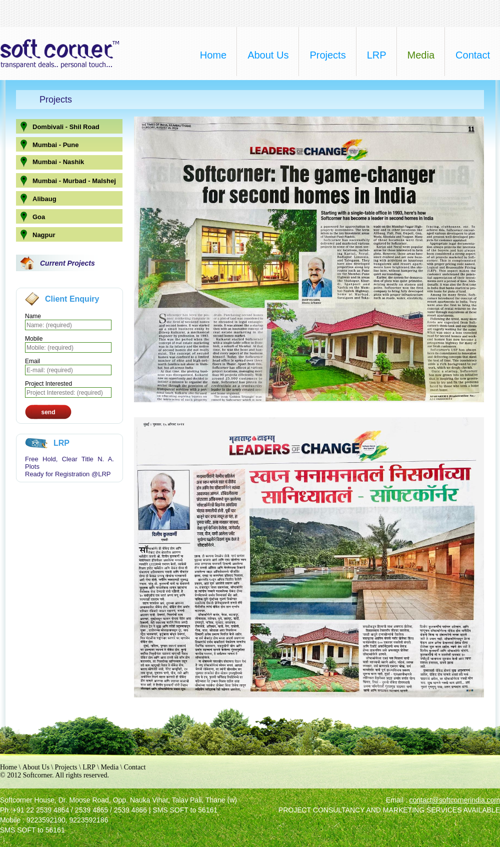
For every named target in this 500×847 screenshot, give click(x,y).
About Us (36, 767)
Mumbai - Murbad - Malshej (74, 181)
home (213, 55)
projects (328, 55)
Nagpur (44, 235)
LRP (376, 55)
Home (8, 767)
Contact (135, 767)
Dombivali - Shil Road (66, 127)
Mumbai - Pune (55, 145)
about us (268, 55)
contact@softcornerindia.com (454, 800)
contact (473, 55)
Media (109, 767)
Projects (65, 767)
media (421, 55)
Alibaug (44, 199)
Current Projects (67, 263)
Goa (38, 217)
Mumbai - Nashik (58, 162)
